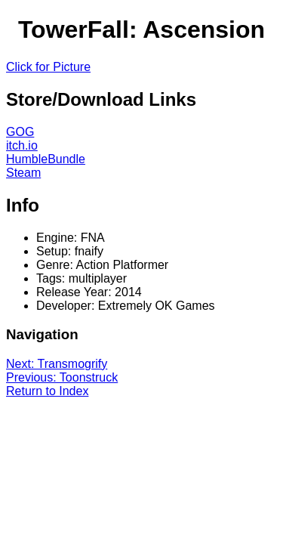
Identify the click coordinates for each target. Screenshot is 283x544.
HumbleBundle (45, 159)
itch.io (22, 145)
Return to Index (47, 391)
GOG (20, 131)
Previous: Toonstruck (62, 377)
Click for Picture (48, 66)
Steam (23, 172)
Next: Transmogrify (56, 363)
